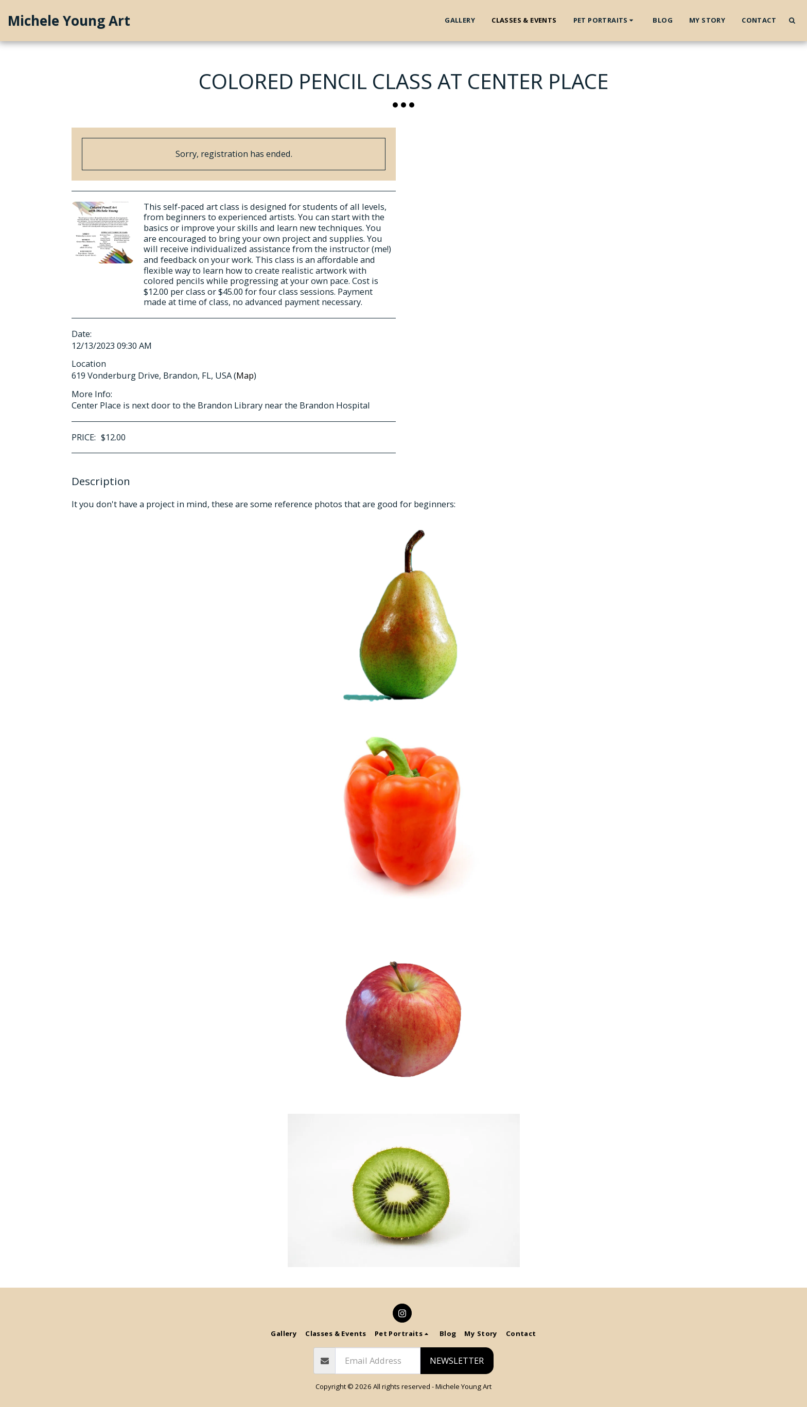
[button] (605, 20)
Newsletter (457, 1360)
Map (245, 375)
